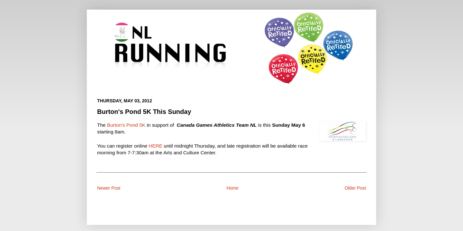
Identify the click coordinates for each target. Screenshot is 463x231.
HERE (155, 146)
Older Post (355, 188)
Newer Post (108, 188)
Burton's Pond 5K (126, 125)
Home (232, 188)
